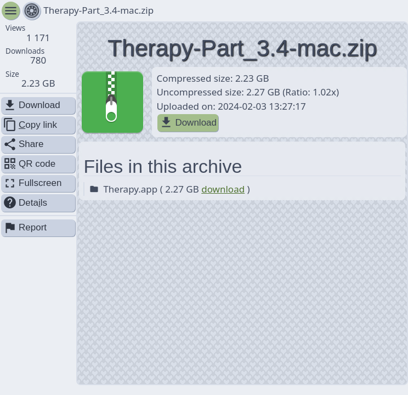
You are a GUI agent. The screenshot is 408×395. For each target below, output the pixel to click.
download (223, 189)
